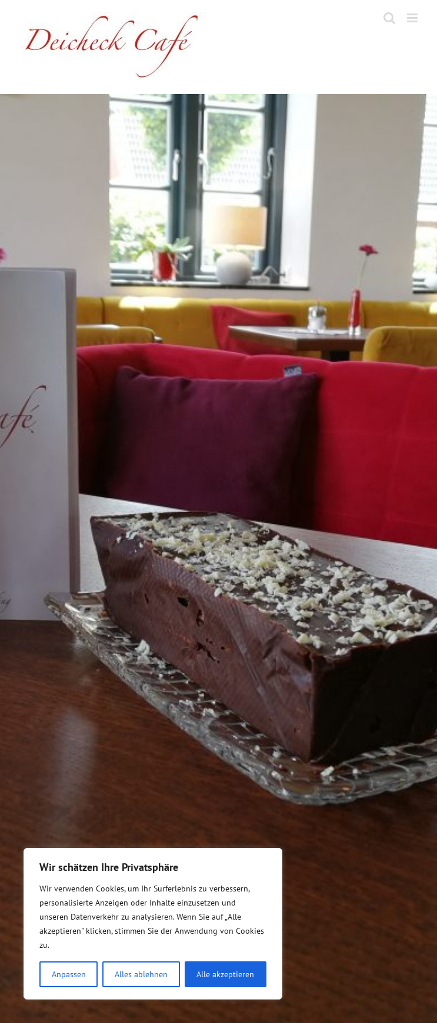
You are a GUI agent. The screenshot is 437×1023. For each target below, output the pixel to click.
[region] (153, 924)
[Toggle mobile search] (389, 18)
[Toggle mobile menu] (413, 18)
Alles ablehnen (141, 974)
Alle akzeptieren (225, 974)
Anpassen (69, 974)
